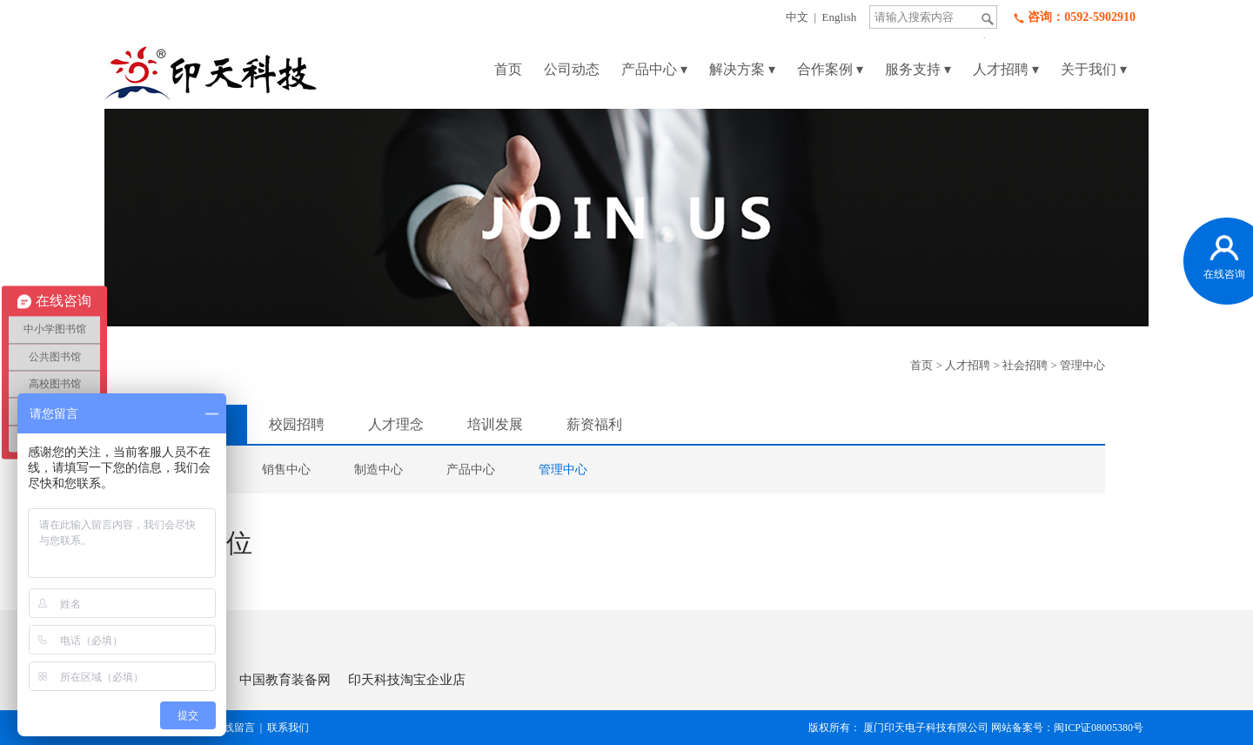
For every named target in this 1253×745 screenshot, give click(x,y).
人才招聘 (1006, 69)
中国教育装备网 (285, 680)
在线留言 (234, 728)
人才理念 (396, 424)
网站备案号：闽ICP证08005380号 (1070, 728)
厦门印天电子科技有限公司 (926, 728)
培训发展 (495, 424)
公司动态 (572, 69)
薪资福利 (594, 424)
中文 (797, 16)
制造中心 (378, 469)
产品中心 (654, 69)
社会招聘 (1025, 365)
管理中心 (1082, 365)
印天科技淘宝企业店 (407, 680)
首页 (508, 69)
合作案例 (830, 69)
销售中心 (286, 469)
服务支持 (918, 69)
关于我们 (1094, 69)
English (839, 16)
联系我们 (288, 728)
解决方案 (742, 69)
